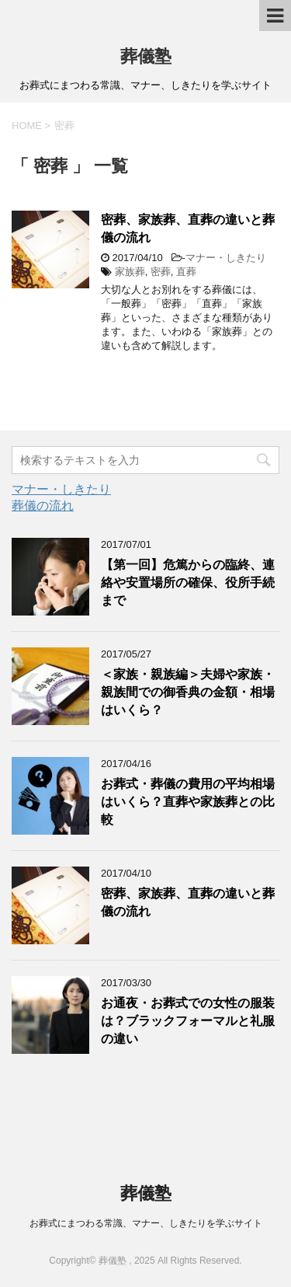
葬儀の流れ (43, 505)
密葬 (161, 271)
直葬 (186, 271)
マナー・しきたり (225, 257)
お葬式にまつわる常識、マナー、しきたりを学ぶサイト (145, 1223)
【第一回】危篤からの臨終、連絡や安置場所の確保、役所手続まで (188, 583)
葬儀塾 (145, 56)
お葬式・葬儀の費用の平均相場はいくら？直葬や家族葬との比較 (188, 802)
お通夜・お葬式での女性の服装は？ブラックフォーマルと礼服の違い (188, 1021)
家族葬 (130, 271)
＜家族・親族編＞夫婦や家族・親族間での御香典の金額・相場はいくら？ (188, 692)
